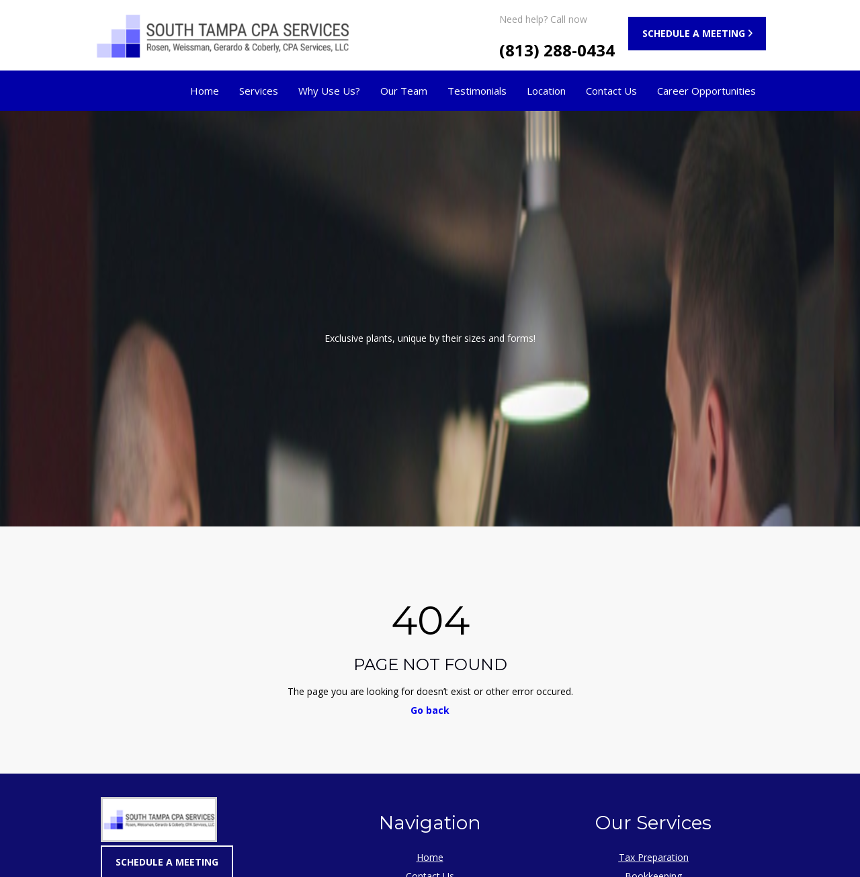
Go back (430, 710)
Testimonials (477, 90)
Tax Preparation (654, 857)
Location (546, 90)
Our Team (403, 90)
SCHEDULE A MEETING (693, 33)
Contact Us (611, 90)
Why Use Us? (329, 90)
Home (204, 90)
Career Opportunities (706, 90)
